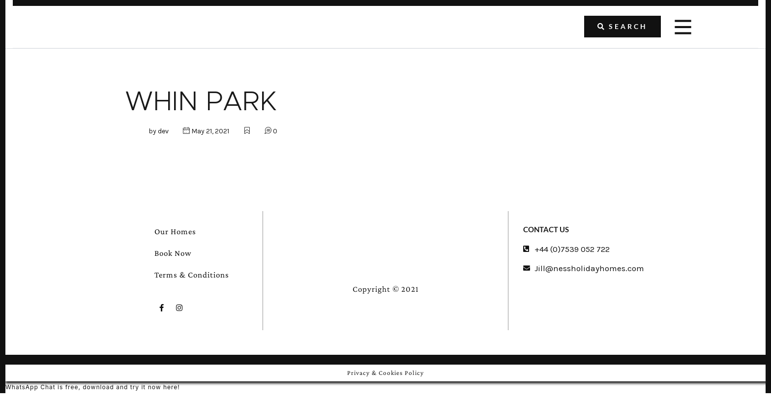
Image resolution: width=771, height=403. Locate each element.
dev (163, 131)
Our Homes (175, 231)
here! (172, 387)
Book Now (173, 253)
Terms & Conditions (191, 274)
